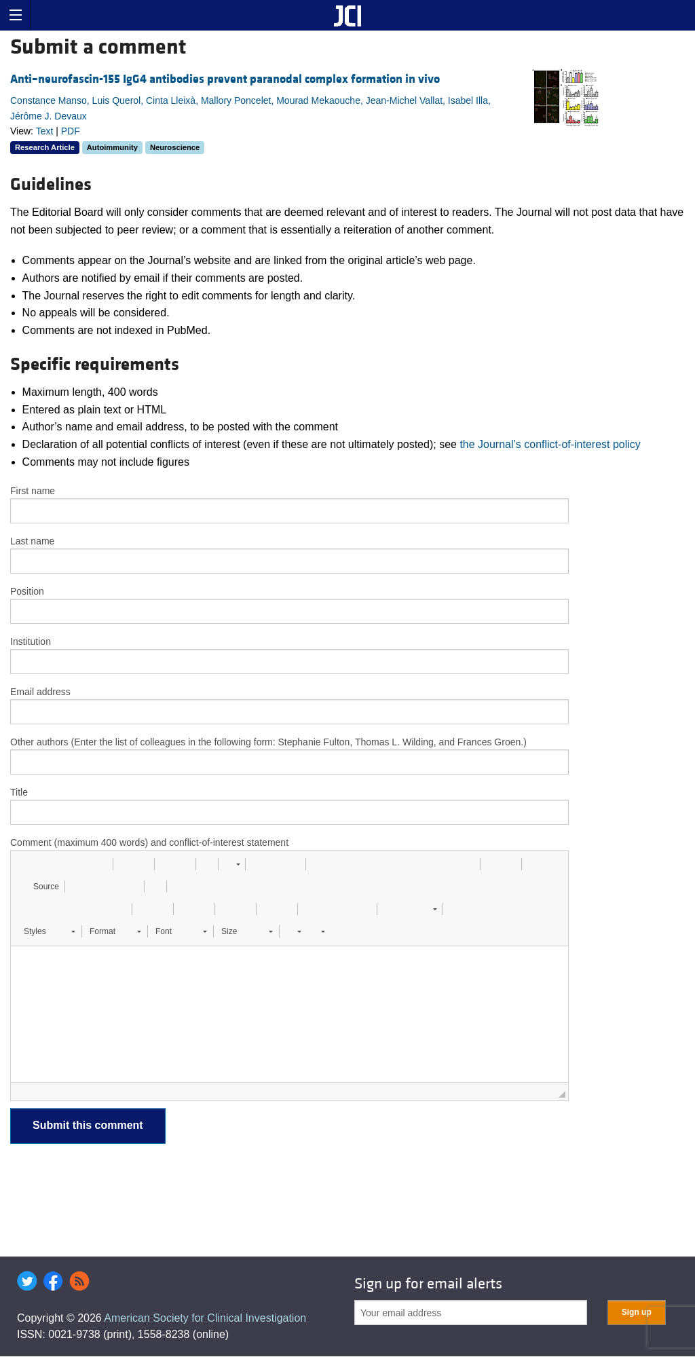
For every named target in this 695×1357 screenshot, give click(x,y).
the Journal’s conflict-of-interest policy (550, 444)
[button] (25, 864)
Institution (30, 641)
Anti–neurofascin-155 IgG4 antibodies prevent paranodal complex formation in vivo (225, 79)
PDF (70, 131)
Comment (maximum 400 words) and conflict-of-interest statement (149, 842)
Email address (40, 691)
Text (45, 131)
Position (27, 591)
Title (19, 792)
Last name (32, 541)
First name (32, 490)
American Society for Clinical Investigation (205, 1318)
